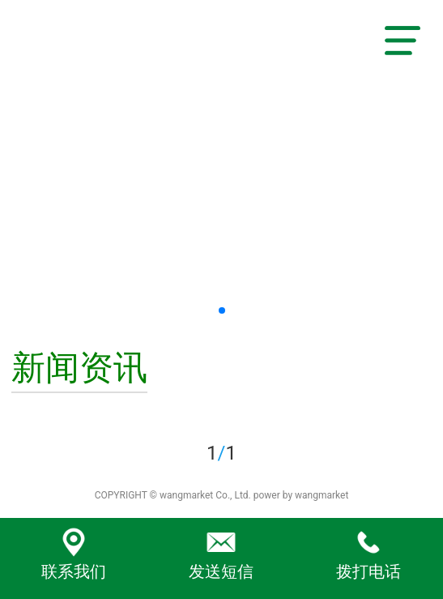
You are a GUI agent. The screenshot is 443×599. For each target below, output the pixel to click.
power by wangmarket (301, 495)
